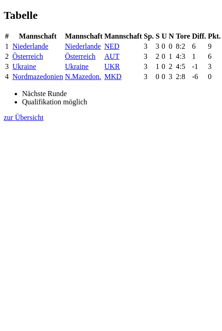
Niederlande (30, 46)
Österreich (27, 56)
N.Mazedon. (83, 76)
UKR (112, 66)
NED (112, 46)
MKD (112, 76)
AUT (112, 56)
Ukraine (24, 66)
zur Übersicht (24, 117)
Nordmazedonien (37, 76)
